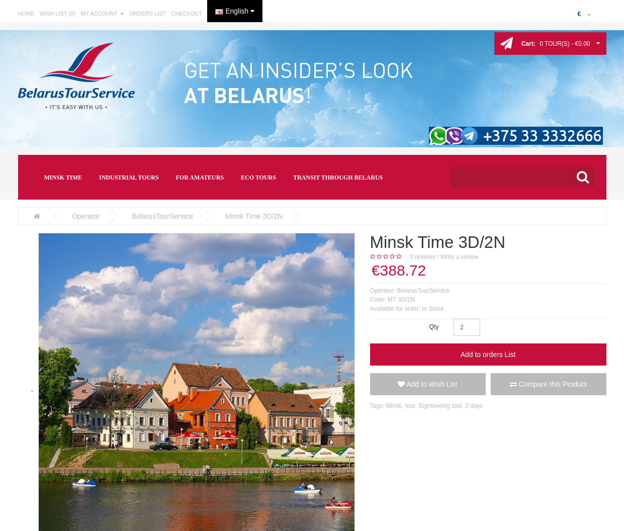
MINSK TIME (63, 177)
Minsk (394, 405)
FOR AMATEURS (200, 177)
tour (410, 405)
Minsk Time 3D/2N (254, 216)
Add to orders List (488, 354)
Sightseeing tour (440, 405)
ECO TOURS (258, 177)
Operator (86, 216)
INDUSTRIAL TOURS (129, 177)
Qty (433, 326)
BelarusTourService (162, 216)
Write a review (459, 256)
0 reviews (422, 256)
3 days (474, 405)
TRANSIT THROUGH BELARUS (338, 177)
